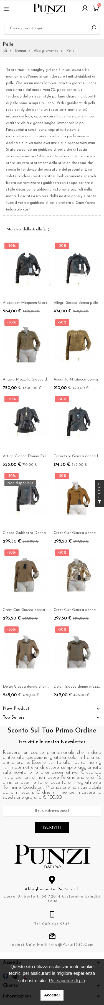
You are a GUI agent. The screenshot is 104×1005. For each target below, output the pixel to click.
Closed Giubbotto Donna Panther (31, 533)
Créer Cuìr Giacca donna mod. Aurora (35, 610)
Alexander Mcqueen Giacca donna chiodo (38, 303)
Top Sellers (13, 717)
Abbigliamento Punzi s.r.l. (52, 889)
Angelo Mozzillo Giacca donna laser (33, 379)
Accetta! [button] (52, 995)
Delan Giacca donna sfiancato (29, 687)
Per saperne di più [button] (67, 980)
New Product (16, 708)
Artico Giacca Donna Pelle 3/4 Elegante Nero (42, 456)
